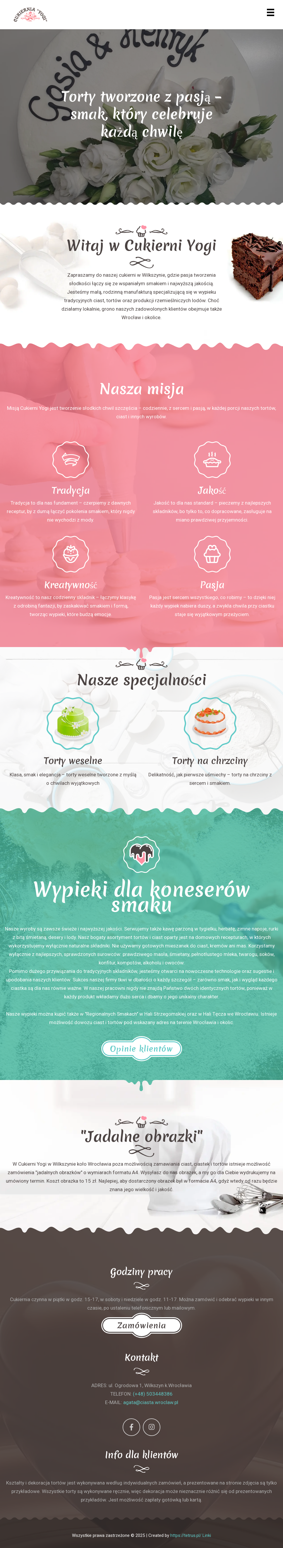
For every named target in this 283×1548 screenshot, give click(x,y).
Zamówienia (141, 1325)
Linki (207, 1535)
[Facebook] (131, 1427)
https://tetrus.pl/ (185, 1535)
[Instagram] (151, 1427)
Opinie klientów (141, 1048)
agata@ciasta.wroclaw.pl (150, 1402)
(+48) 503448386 (153, 1394)
